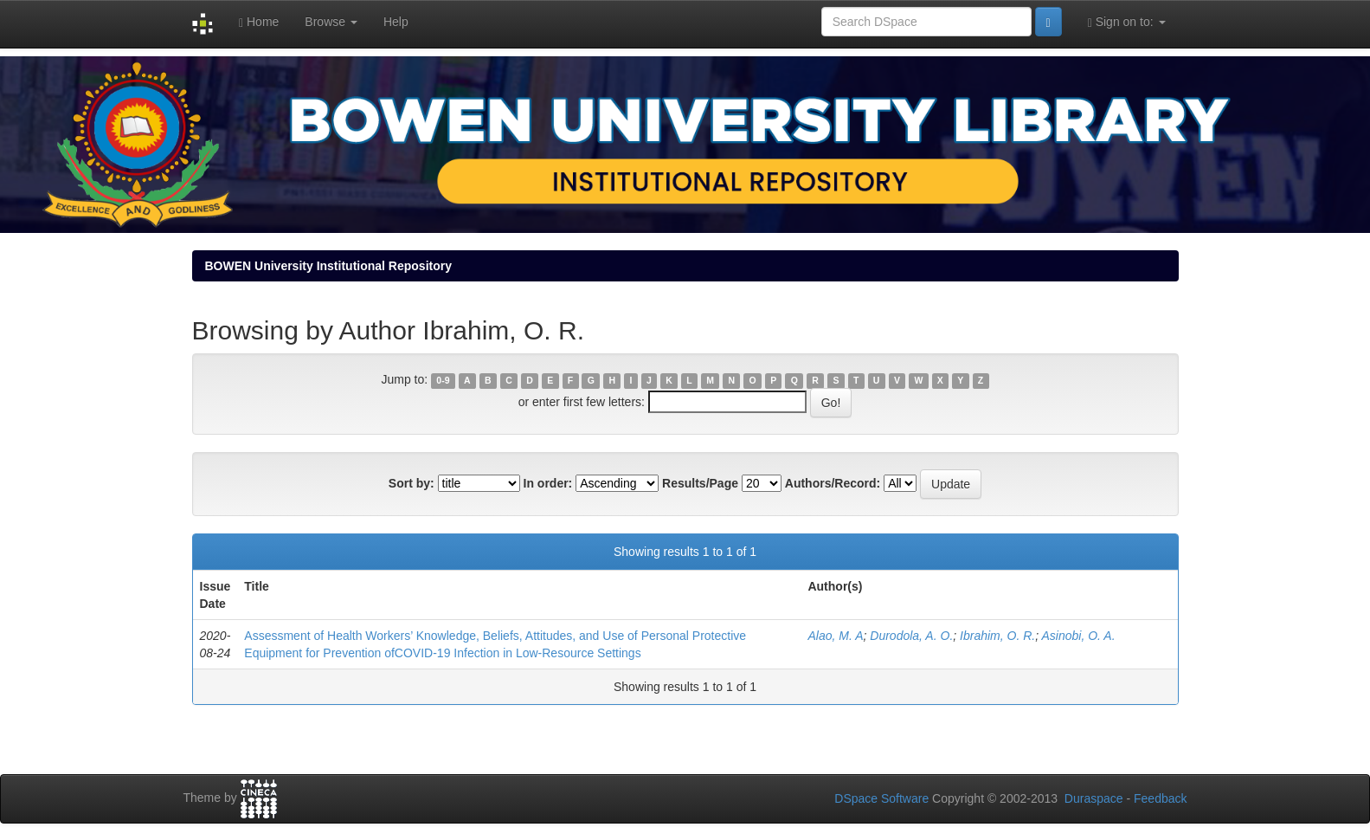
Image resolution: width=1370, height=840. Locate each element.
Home (259, 22)
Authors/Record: (832, 483)
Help (395, 22)
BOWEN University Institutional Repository (328, 266)
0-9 (442, 380)
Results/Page (700, 483)
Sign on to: (1127, 22)
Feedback (1160, 798)
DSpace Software (881, 798)
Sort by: (411, 483)
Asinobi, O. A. (1078, 636)
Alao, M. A (835, 636)
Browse (331, 22)
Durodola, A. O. (911, 636)
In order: (548, 483)
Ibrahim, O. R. (997, 636)
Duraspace (1093, 798)
